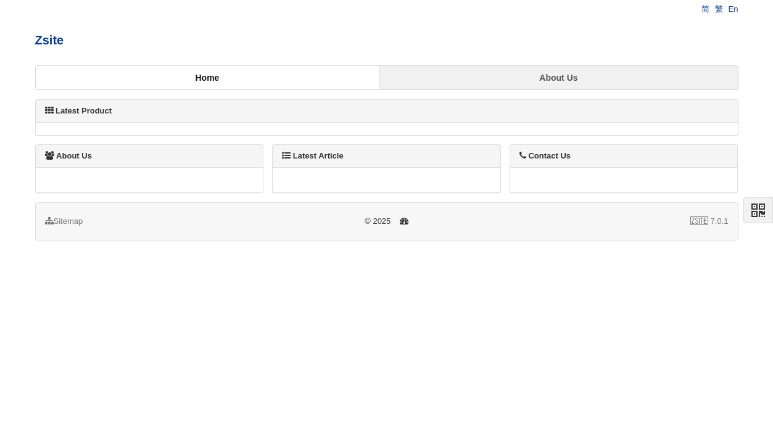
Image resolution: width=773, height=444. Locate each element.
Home (207, 78)
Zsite (49, 40)
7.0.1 (709, 222)
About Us (558, 78)
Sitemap (64, 221)
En (733, 9)
